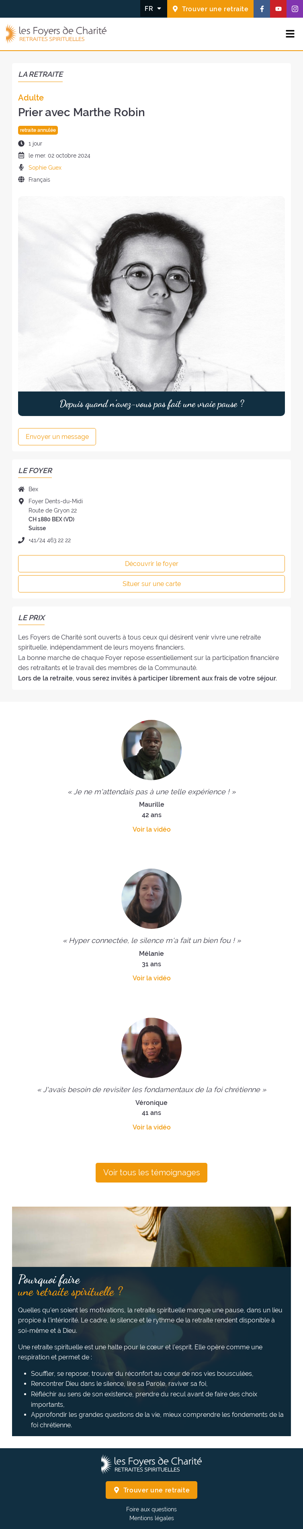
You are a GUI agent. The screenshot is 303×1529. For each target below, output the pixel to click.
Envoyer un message (57, 437)
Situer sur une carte (152, 584)
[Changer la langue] (153, 8)
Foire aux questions (151, 1509)
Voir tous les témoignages (151, 1172)
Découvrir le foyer (151, 564)
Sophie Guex (45, 167)
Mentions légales (151, 1518)
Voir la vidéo (152, 829)
